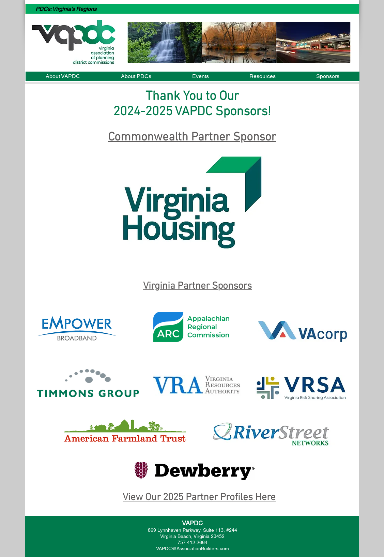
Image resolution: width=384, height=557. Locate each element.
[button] (239, 42)
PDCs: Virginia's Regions (65, 9)
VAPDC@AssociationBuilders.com (192, 548)
